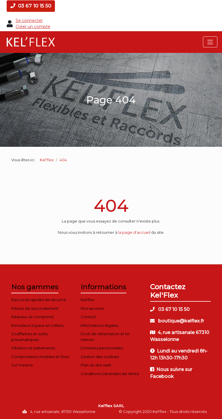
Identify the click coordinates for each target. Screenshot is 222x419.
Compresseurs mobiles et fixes (40, 356)
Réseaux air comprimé (32, 316)
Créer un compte (33, 26)
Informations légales (100, 325)
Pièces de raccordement (34, 308)
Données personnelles (102, 348)
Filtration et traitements (33, 348)
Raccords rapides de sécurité (38, 299)
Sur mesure (22, 365)
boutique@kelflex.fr (177, 321)
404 (111, 205)
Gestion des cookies (100, 356)
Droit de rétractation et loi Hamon (105, 336)
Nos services (92, 308)
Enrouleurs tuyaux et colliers (37, 325)
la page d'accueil (134, 232)
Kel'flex (47, 159)
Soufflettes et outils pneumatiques (29, 336)
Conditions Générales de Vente (110, 373)
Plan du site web (96, 365)
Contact (88, 316)
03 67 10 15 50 (30, 6)
